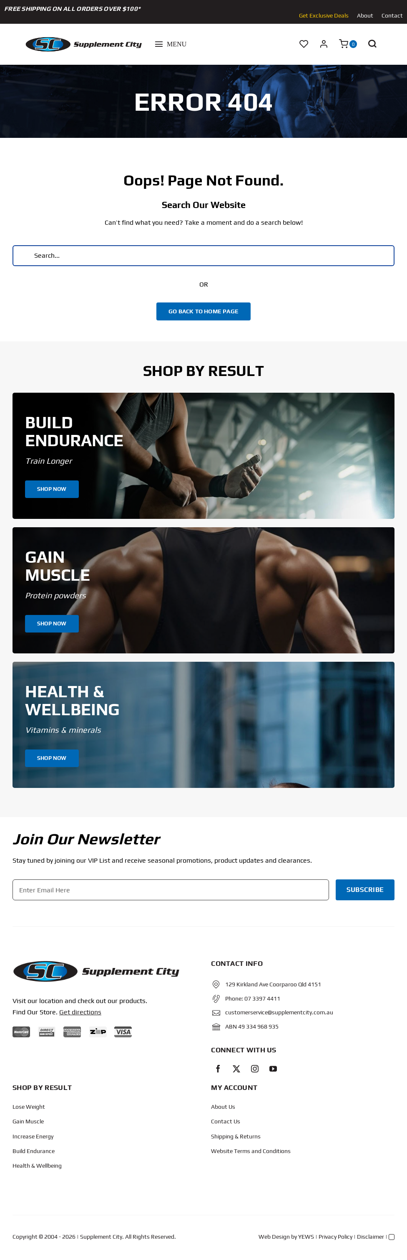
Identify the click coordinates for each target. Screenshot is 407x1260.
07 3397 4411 (262, 998)
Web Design (274, 1236)
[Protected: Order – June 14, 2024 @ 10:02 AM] (96, 963)
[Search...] (203, 255)
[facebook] (218, 1069)
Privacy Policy (335, 1236)
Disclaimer (370, 1236)
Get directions (80, 1012)
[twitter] (236, 1069)
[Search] (23, 255)
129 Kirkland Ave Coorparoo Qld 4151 (273, 984)
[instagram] (255, 1069)
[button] (372, 44)
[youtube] (273, 1069)
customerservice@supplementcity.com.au (279, 1012)
